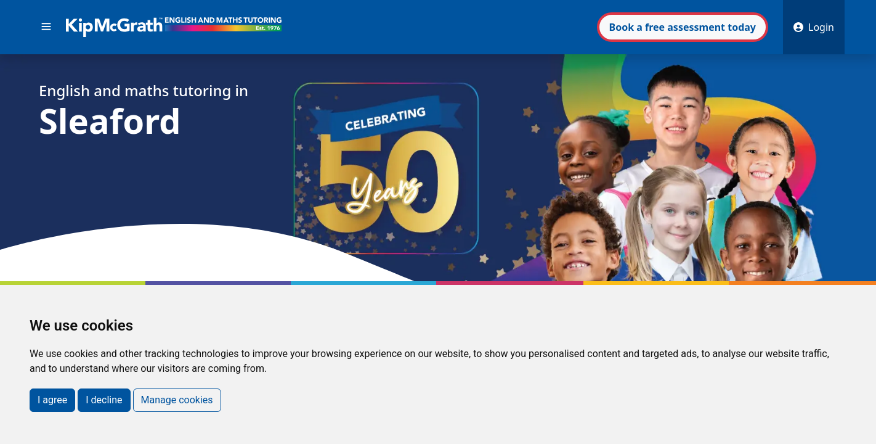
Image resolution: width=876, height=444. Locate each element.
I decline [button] (104, 400)
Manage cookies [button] (177, 400)
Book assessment (682, 27)
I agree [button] (52, 400)
